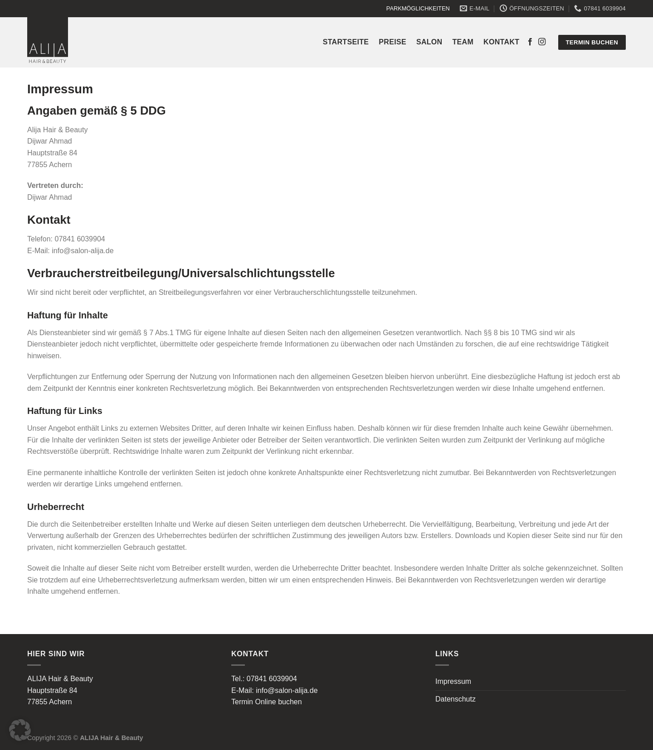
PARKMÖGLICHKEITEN (418, 8)
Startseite (346, 42)
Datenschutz (455, 699)
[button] (20, 730)
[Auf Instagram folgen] (542, 42)
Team (463, 42)
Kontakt (501, 42)
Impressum (453, 681)
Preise (392, 42)
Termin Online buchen (266, 702)
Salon (429, 42)
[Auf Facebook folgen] (530, 42)
